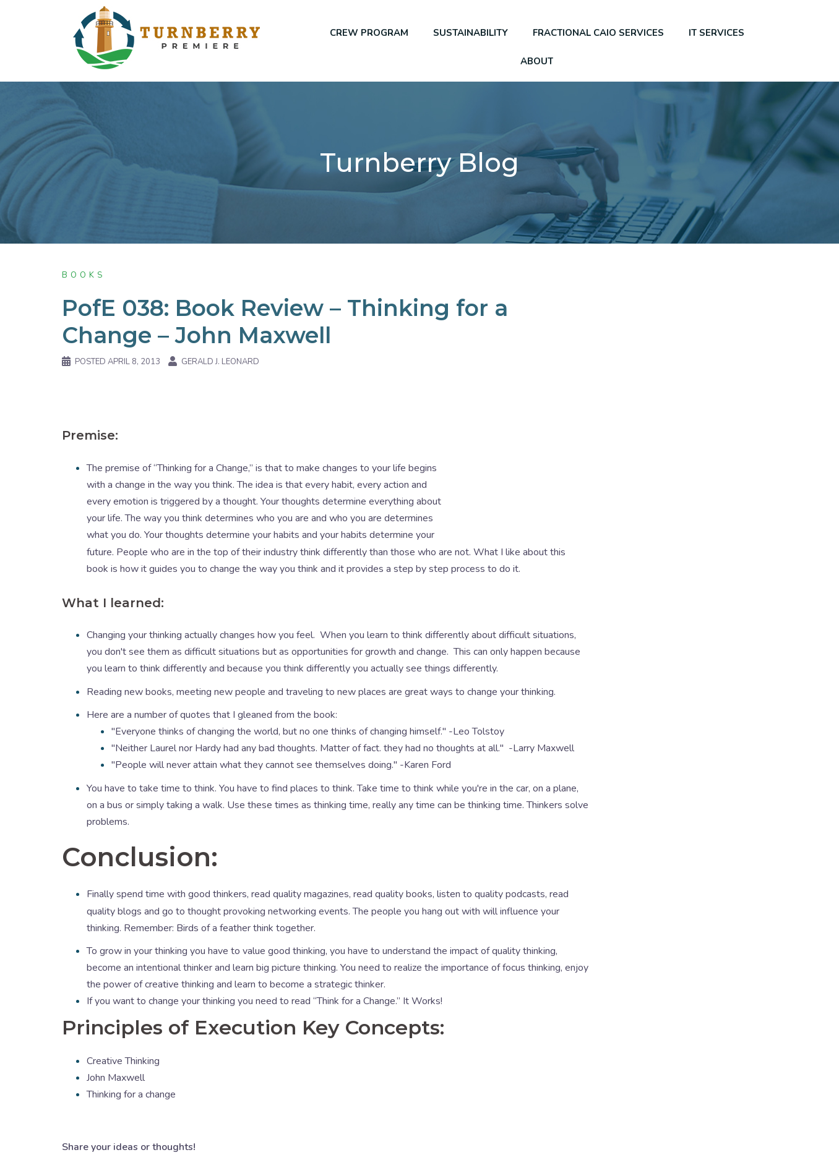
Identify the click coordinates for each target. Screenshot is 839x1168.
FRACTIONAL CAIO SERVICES (598, 33)
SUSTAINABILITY (470, 33)
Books (83, 275)
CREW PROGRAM (369, 33)
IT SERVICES (716, 33)
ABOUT (536, 61)
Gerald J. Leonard (220, 361)
